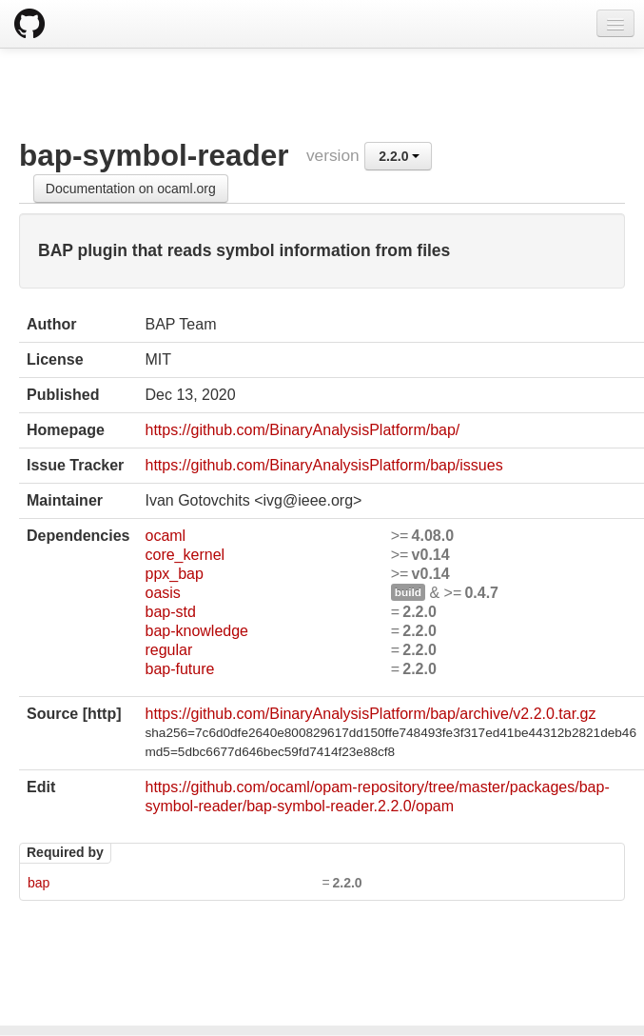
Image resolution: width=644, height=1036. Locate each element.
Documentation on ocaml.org (131, 188)
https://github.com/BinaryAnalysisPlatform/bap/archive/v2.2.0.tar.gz (370, 714)
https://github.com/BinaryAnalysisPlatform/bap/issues (323, 465)
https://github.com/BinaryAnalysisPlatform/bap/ (302, 430)
